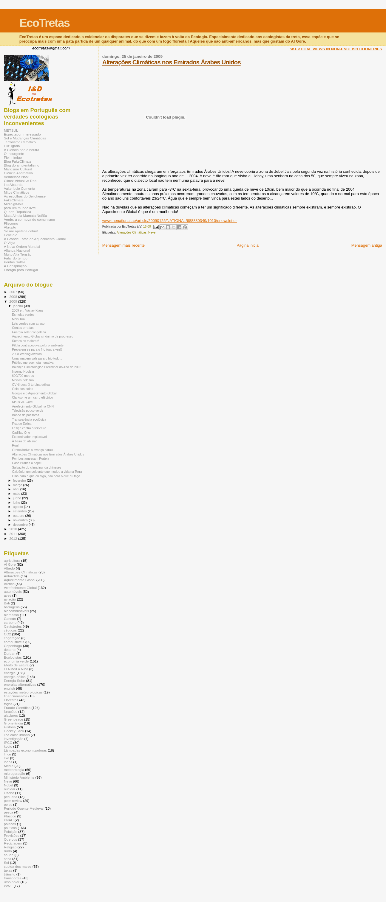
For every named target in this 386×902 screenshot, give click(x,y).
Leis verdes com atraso (28, 323)
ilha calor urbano (17, 735)
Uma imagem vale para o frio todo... (37, 358)
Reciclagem (13, 843)
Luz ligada (12, 146)
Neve (151, 232)
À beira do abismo (24, 441)
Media (8, 766)
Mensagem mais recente (123, 245)
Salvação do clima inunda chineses (36, 467)
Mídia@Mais (13, 204)
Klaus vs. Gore (22, 402)
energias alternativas (20, 684)
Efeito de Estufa (16, 665)
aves (7, 595)
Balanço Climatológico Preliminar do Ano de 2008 (46, 367)
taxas (8, 870)
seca (7, 859)
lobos (8, 762)
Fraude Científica (17, 708)
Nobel (8, 785)
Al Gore (10, 564)
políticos (10, 828)
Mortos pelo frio (23, 380)
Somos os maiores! (25, 341)
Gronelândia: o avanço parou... (33, 450)
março (18, 485)
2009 (13, 301)
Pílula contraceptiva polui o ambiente (38, 345)
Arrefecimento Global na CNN (33, 406)
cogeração (12, 638)
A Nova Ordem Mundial (22, 246)
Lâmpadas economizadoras (25, 750)
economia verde (16, 661)
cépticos (10, 630)
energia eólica (15, 677)
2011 (13, 534)
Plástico (10, 816)
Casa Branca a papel (26, 463)
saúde (8, 855)
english (9, 688)
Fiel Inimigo (13, 157)
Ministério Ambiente (19, 777)
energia (10, 673)
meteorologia (14, 770)
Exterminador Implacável (29, 436)
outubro (19, 515)
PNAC (9, 820)
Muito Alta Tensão (17, 254)
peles (8, 804)
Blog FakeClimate (18, 161)
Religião (10, 847)
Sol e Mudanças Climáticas (25, 138)
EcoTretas (44, 22)
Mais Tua (18, 319)
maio (17, 493)
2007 (13, 292)
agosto (18, 506)
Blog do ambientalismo (21, 165)
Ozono (9, 793)
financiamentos (15, 696)
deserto (10, 649)
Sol (6, 862)
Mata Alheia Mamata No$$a (25, 215)
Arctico (9, 584)
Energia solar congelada (29, 332)
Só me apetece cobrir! (21, 231)
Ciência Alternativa (18, 173)
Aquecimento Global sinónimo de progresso (42, 336)
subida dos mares (18, 866)
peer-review (13, 801)
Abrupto (10, 227)
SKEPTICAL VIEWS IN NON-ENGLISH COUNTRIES (336, 49)
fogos (8, 704)
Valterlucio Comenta (19, 188)
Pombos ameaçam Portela (30, 458)
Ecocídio (10, 235)
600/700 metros (23, 375)
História (10, 727)
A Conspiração (15, 266)
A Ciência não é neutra (21, 150)
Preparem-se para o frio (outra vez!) (37, 349)
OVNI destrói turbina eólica (31, 384)
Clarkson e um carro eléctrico (32, 397)
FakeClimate (14, 200)
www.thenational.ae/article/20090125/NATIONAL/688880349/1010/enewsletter (169, 220)
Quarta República (17, 212)
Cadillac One (21, 432)
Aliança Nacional (17, 250)
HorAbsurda (13, 184)
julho (17, 502)
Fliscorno (11, 223)
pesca (8, 812)
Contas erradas (22, 327)
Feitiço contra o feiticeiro (29, 428)
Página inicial (248, 245)
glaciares (11, 715)
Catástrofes (13, 626)
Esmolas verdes (23, 314)
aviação (10, 599)
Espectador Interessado (22, 134)
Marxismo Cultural (18, 169)
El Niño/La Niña (16, 669)
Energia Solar (14, 680)
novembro (21, 520)
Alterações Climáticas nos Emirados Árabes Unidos (171, 62)
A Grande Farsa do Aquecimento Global (35, 239)
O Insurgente (14, 153)
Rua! (15, 445)
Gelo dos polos (22, 389)
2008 (13, 296)
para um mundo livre (20, 208)
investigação (13, 739)
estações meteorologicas (23, 692)
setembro (20, 511)
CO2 (7, 634)
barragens (12, 607)
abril (16, 489)
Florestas (11, 700)
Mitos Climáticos (16, 192)
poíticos (10, 824)
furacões (10, 711)
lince (7, 754)
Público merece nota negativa (32, 362)
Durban (9, 653)
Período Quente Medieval (24, 808)
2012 (13, 538)
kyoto (8, 746)
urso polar (11, 882)
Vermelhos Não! (16, 177)
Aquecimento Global (19, 580)
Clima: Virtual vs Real (20, 181)
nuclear (9, 789)
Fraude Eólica (21, 423)
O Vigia (9, 243)
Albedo (9, 568)
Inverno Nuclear (23, 371)
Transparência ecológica (29, 419)
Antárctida (12, 576)
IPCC (8, 742)
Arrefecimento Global (20, 588)
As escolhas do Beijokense (25, 196)
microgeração (14, 773)
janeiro (18, 306)
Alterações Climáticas (131, 232)
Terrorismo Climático (20, 142)
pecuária (10, 797)
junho (17, 498)
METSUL (11, 130)
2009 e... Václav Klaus (27, 310)
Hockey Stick (14, 731)
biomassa (11, 615)
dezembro (21, 524)
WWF (8, 886)
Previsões (11, 835)
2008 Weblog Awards (27, 354)
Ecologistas (13, 657)
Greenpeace (13, 719)
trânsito (9, 874)
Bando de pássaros (25, 415)
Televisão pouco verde (27, 410)
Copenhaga (13, 646)
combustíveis (14, 642)
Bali (7, 603)
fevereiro (20, 480)
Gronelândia (13, 723)
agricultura (12, 560)
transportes (12, 878)
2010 (13, 529)
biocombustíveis (16, 611)
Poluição (10, 831)
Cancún (10, 618)
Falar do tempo (15, 258)
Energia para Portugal (21, 270)
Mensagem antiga (366, 245)
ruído (8, 851)
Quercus (10, 839)
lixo (6, 758)
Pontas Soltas (14, 262)
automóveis (13, 591)
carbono (10, 622)
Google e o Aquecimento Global (34, 393)
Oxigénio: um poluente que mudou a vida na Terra (47, 471)
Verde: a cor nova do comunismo (29, 219)
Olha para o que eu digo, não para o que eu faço (46, 476)
